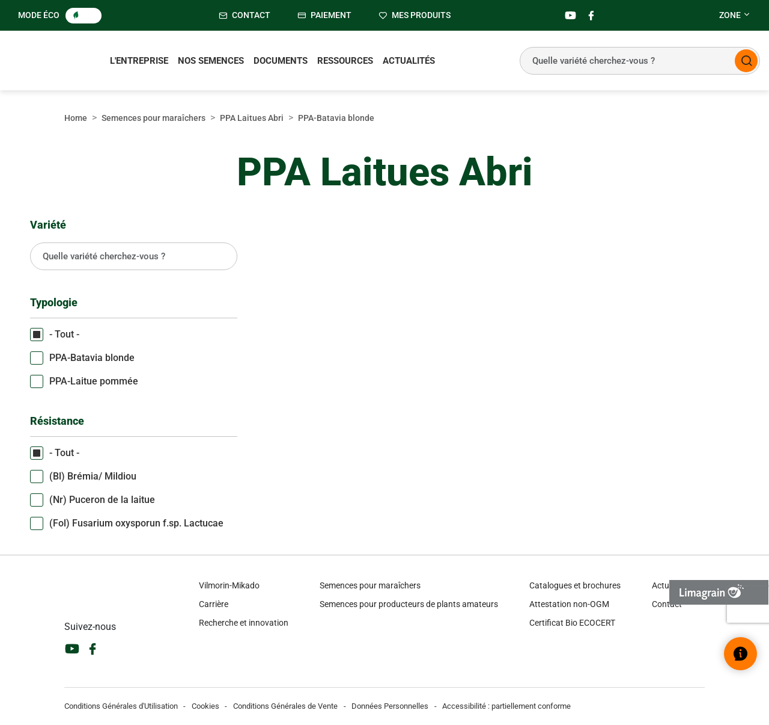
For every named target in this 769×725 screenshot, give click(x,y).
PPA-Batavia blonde (92, 357)
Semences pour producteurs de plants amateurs (409, 604)
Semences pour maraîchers (153, 118)
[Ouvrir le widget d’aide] (740, 653)
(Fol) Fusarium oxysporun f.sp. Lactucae (136, 523)
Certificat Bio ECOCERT (572, 623)
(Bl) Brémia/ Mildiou (92, 476)
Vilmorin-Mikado (229, 585)
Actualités (409, 60)
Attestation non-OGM (569, 604)
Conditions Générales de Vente (285, 706)
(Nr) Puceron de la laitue (102, 499)
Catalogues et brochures (575, 585)
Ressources (345, 60)
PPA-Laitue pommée (93, 381)
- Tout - (64, 334)
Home (75, 118)
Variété (48, 224)
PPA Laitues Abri (252, 118)
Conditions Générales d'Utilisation (121, 706)
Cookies (205, 706)
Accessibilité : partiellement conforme (506, 706)
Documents (281, 60)
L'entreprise (139, 60)
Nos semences (211, 60)
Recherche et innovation (243, 623)
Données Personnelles (389, 706)
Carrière (213, 604)
